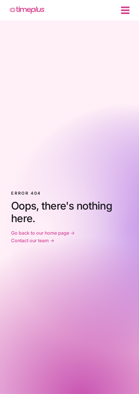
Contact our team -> (32, 240)
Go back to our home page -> (43, 233)
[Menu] (125, 10)
